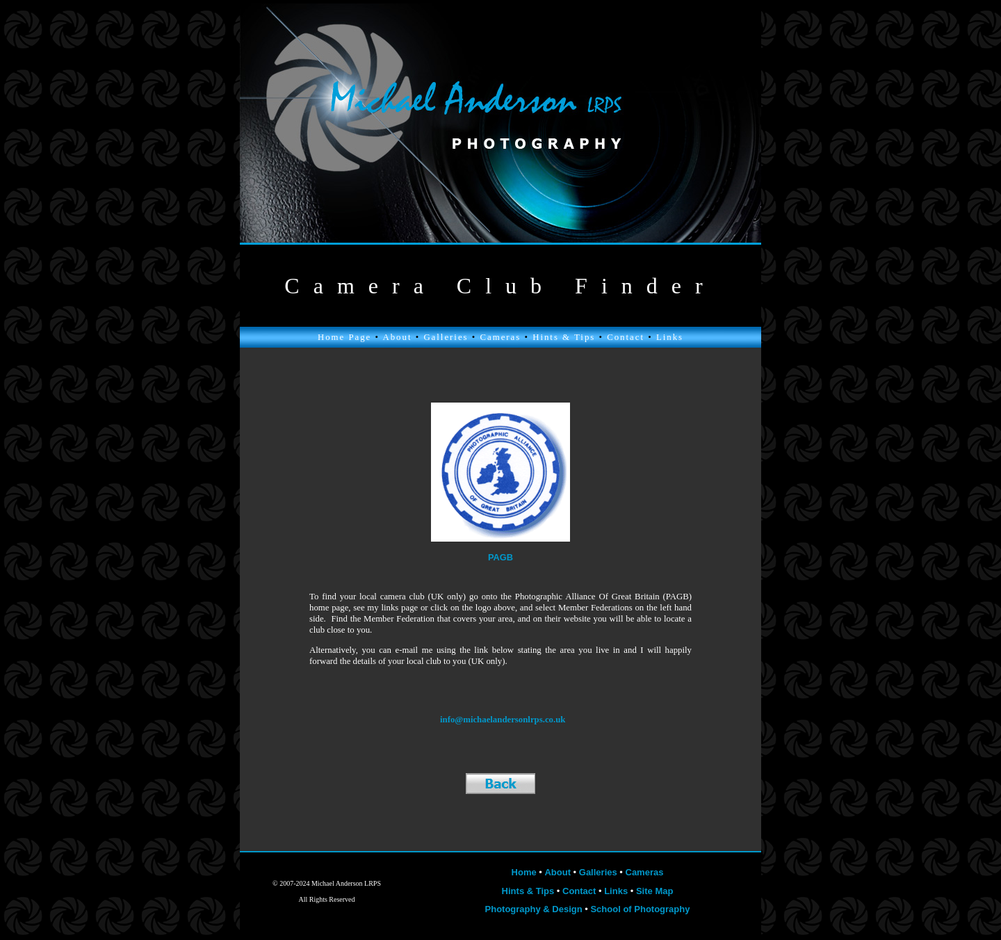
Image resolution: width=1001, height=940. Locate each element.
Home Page (344, 337)
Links (669, 337)
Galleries (445, 337)
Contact (625, 337)
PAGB (500, 557)
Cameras (500, 337)
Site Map (654, 891)
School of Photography (640, 909)
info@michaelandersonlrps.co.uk (502, 719)
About (397, 337)
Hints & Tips (563, 337)
